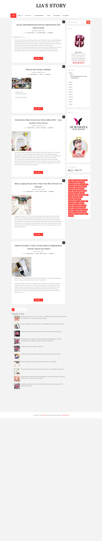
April (71, 74)
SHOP (80, 211)
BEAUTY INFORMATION (73, 182)
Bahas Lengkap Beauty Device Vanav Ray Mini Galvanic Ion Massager (39, 484)
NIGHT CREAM (75, 207)
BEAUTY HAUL (84, 180)
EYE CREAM (79, 190)
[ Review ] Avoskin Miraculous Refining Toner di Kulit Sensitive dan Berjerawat (41, 454)
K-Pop (81, 197)
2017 (70, 99)
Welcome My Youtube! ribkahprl (38, 73)
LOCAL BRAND (71, 203)
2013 (70, 104)
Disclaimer (66, 15)
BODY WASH (84, 186)
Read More (38, 62)
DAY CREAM (82, 188)
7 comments (51, 342)
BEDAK (77, 184)
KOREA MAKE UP (78, 199)
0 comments (50, 32)
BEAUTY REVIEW (43, 247)
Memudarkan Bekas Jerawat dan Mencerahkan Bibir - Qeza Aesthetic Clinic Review (42, 492)
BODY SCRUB (77, 186)
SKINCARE (84, 211)
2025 (70, 82)
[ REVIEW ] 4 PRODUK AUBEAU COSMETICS (32, 469)
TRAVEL (41, 78)
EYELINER (84, 190)
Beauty (20, 15)
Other (48, 15)
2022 (70, 87)
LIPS (87, 201)
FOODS (76, 194)
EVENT (74, 190)
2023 (70, 84)
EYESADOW (71, 192)
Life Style (28, 15)
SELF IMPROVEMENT (41, 32)
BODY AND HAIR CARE (84, 184)
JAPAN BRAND (75, 197)
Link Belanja (56, 15)
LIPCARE (82, 201)
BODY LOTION (71, 186)
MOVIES (70, 207)
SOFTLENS (70, 213)
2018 (70, 96)
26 (22, 432)
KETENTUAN (71, 199)
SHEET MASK (75, 211)
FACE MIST (82, 192)
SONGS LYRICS (76, 213)
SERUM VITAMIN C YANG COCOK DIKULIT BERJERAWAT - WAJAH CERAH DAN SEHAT (43, 447)
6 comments (51, 247)
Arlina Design (65, 538)
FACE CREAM (76, 192)
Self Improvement (39, 15)
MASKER (70, 205)
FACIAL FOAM (71, 194)
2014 (70, 101)
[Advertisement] (51, 525)
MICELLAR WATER (76, 205)
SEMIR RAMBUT (84, 209)
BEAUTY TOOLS (71, 184)
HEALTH (70, 197)
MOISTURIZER (83, 205)
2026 (70, 72)
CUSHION (76, 188)
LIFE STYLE (78, 201)
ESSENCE (70, 190)
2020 (70, 92)
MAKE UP (77, 203)
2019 (70, 94)
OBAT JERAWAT (82, 207)
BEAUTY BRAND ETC (76, 180)
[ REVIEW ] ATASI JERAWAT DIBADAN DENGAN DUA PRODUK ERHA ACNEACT (41, 477)
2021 (70, 89)
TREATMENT (43, 150)
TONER (82, 213)
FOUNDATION (81, 194)
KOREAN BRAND (72, 201)
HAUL (87, 194)
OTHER (70, 209)
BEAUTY (38, 150)
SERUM (70, 211)
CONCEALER (71, 188)
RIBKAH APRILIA (31, 32)
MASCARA (82, 203)
